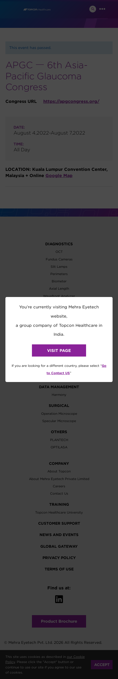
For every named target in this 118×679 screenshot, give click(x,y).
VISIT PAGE (59, 350)
